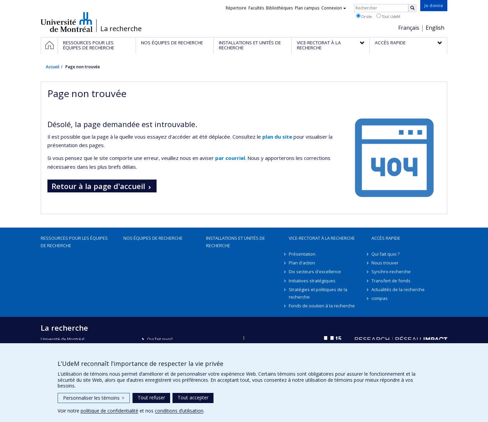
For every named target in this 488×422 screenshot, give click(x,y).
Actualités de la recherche (398, 289)
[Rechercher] (412, 8)
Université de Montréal (67, 22)
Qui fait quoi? (159, 339)
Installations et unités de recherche (235, 242)
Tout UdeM (388, 16)
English (435, 27)
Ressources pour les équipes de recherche (74, 242)
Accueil (52, 67)
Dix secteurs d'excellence (315, 271)
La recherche (121, 28)
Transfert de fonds (390, 281)
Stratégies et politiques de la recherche (318, 293)
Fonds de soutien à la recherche (322, 306)
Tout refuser (151, 397)
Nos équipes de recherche (153, 238)
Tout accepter (193, 397)
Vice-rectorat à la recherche (322, 238)
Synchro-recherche (391, 271)
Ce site (364, 16)
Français (408, 27)
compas (379, 298)
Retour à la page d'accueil (98, 186)
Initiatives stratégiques (312, 281)
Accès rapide (385, 238)
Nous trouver (385, 263)
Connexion (333, 8)
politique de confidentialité (109, 410)
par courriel (230, 158)
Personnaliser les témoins (93, 398)
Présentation (302, 254)
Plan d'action (302, 263)
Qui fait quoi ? (385, 254)
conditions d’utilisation (179, 410)
